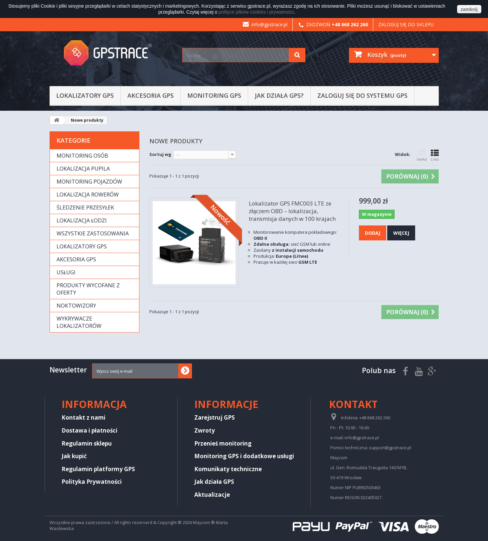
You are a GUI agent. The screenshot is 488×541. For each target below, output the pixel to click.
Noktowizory (76, 305)
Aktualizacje (212, 494)
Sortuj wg (160, 154)
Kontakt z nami (83, 417)
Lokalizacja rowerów (88, 194)
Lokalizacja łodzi (82, 220)
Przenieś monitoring (222, 443)
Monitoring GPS (214, 95)
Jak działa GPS (214, 481)
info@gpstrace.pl (265, 24)
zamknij (469, 9)
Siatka (421, 155)
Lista (435, 155)
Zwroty (204, 430)
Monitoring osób (82, 155)
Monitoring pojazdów (89, 181)
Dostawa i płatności (89, 430)
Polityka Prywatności (92, 481)
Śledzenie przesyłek (85, 207)
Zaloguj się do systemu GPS (362, 95)
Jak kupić (74, 456)
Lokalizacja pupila (83, 168)
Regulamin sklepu (87, 443)
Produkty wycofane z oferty (88, 289)
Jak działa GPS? (279, 95)
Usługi (66, 272)
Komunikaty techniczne (228, 469)
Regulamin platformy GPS (98, 469)
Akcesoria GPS (150, 95)
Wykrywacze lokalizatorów (79, 322)
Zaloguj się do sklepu (406, 24)
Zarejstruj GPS (214, 417)
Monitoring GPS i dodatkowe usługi (244, 456)
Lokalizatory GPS (85, 95)
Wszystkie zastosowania (93, 233)
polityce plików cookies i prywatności (256, 12)
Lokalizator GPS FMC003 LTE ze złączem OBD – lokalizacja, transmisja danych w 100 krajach (292, 211)
